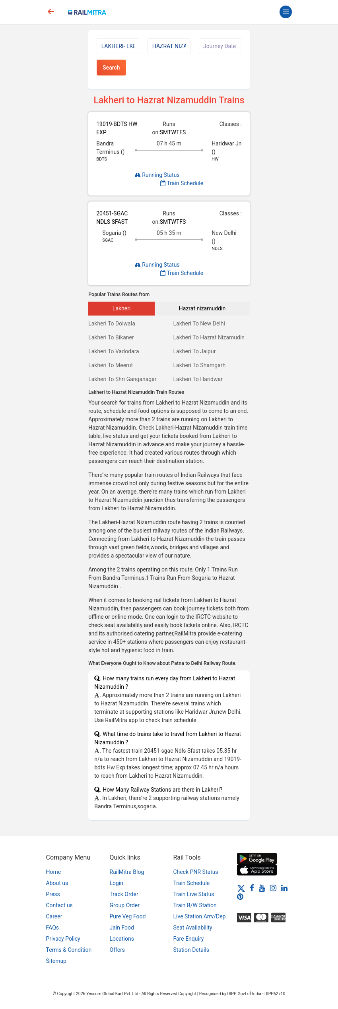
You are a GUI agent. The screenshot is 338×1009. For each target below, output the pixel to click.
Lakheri (122, 308)
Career (54, 916)
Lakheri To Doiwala (111, 323)
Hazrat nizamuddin (202, 308)
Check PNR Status (195, 872)
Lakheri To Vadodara (113, 351)
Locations (122, 938)
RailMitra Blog (127, 872)
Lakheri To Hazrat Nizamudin (209, 337)
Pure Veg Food (128, 916)
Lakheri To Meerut (110, 365)
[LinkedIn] (284, 888)
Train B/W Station (195, 905)
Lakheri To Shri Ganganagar (122, 379)
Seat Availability (192, 927)
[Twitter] (241, 888)
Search (111, 67)
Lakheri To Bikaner (111, 337)
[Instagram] (273, 888)
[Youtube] (262, 888)
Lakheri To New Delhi (199, 323)
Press (53, 894)
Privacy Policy (63, 938)
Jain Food (122, 927)
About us (57, 883)
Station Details (191, 950)
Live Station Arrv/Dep (199, 916)
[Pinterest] (240, 896)
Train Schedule (181, 183)
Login (117, 883)
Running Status (157, 175)
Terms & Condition (69, 950)
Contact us (59, 905)
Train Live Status (193, 894)
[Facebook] (252, 888)
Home (53, 872)
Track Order (124, 894)
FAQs (52, 927)
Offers (117, 950)
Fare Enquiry (188, 938)
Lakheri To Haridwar (197, 379)
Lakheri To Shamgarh (199, 365)
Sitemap (56, 961)
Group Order (125, 905)
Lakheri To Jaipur (194, 351)
